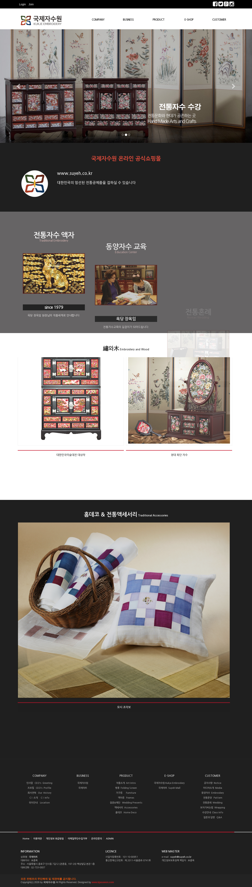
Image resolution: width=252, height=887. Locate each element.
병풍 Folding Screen (126, 788)
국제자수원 (82, 783)
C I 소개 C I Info (39, 798)
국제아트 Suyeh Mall (169, 788)
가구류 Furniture (126, 793)
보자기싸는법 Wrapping (212, 807)
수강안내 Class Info (212, 812)
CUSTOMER (219, 19)
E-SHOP (188, 19)
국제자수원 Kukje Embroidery (169, 783)
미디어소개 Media (212, 788)
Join (31, 4)
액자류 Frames (126, 798)
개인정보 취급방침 (55, 838)
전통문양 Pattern (212, 798)
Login (22, 4)
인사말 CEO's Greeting (39, 783)
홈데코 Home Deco (126, 812)
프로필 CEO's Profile (39, 788)
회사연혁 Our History (39, 793)
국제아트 (82, 788)
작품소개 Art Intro (126, 783)
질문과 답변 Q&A (212, 817)
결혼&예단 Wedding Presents (126, 803)
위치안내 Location (39, 803)
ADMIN (110, 838)
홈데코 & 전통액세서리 (126, 514)
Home (26, 838)
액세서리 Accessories (126, 807)
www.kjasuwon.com (103, 882)
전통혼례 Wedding (212, 803)
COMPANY (98, 19)
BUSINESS (128, 19)
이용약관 (37, 838)
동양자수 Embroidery (212, 793)
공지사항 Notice (212, 783)
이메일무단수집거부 (77, 838)
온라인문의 (96, 838)
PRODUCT (158, 19)
